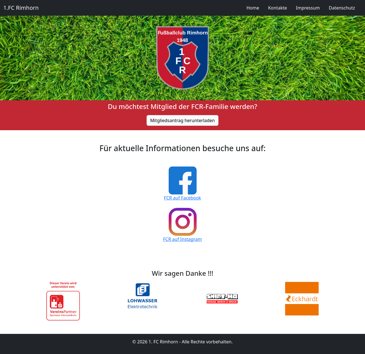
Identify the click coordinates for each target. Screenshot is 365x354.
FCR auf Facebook (182, 198)
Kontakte (277, 8)
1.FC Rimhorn (21, 7)
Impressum (308, 8)
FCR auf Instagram (182, 239)
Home (252, 8)
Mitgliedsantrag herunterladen (182, 120)
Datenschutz (342, 8)
